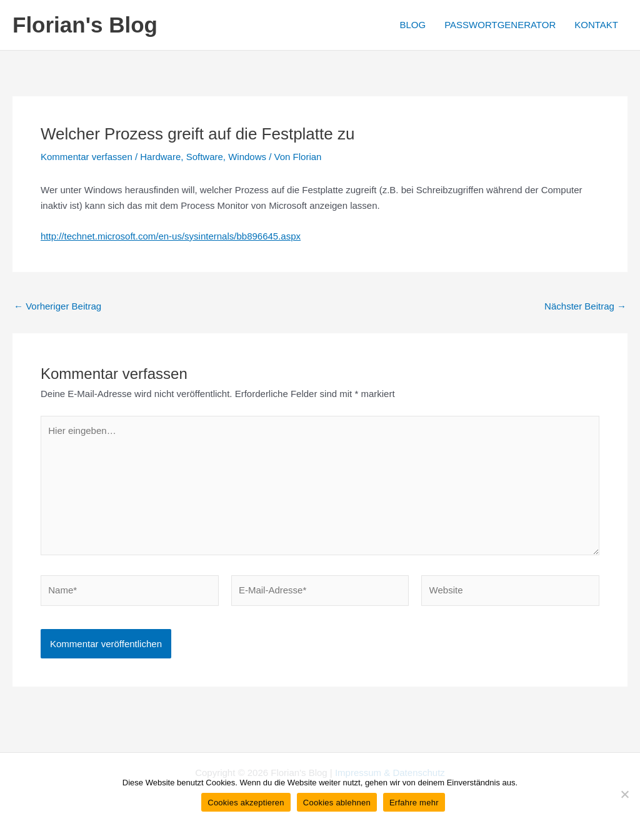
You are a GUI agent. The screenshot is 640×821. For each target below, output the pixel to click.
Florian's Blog (85, 25)
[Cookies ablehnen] (624, 794)
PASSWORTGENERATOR (500, 24)
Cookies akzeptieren (246, 802)
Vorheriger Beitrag (57, 306)
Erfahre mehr (414, 802)
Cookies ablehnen (337, 802)
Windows (247, 156)
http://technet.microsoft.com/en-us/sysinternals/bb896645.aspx (171, 236)
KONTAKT (596, 24)
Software (204, 156)
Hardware (160, 156)
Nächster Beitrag (585, 306)
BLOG (412, 24)
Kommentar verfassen (86, 156)
